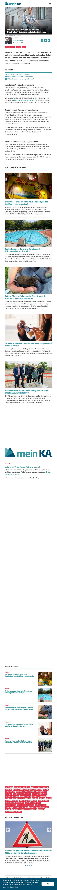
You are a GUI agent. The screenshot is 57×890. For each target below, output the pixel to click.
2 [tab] (27, 865)
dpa (7, 787)
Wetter (37, 791)
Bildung (26, 791)
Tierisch (45, 789)
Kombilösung (38, 789)
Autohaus (18, 811)
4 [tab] (31, 865)
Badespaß (9, 794)
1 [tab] (25, 865)
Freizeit (18, 47)
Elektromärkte (10, 811)
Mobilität (45, 787)
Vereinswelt (24, 807)
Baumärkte (41, 809)
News (7, 47)
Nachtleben (9, 803)
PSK (31, 789)
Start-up (31, 805)
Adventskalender (43, 800)
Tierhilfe (43, 791)
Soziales (22, 796)
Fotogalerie (44, 807)
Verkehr (8, 798)
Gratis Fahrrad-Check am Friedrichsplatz (20, 77)
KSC (28, 787)
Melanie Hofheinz (18, 40)
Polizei (15, 789)
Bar (18, 805)
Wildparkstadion (19, 803)
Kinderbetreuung (11, 805)
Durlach (17, 807)
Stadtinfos (9, 789)
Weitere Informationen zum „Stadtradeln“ (20, 79)
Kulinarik (12, 791)
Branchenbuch (16, 798)
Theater (48, 798)
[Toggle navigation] (50, 3)
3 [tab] (29, 865)
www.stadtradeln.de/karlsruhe (25, 100)
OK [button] (48, 884)
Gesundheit (27, 794)
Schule (29, 796)
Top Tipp (8, 809)
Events (12, 47)
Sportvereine (36, 803)
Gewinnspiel (36, 794)
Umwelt (32, 791)
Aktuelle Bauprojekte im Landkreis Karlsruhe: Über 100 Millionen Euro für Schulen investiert (28, 852)
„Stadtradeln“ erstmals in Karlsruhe (18, 74)
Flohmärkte (23, 809)
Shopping (42, 798)
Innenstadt (22, 800)
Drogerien (15, 809)
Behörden (34, 800)
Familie (8, 796)
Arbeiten (34, 796)
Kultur (27, 789)
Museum (19, 794)
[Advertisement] (28, 426)
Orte (28, 800)
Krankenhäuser (26, 798)
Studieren (44, 794)
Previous (8, 830)
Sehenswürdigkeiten (12, 800)
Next (49, 830)
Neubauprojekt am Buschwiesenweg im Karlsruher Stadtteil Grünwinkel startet (26, 391)
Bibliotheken (9, 807)
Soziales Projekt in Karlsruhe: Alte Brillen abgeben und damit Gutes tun (28, 344)
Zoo (7, 791)
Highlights (28, 803)
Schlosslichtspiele (40, 805)
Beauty (38, 807)
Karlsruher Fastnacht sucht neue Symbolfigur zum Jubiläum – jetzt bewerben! (20, 675)
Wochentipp (15, 796)
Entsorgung (24, 805)
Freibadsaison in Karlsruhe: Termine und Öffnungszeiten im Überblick (22, 250)
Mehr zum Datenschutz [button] (10, 887)
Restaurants (42, 796)
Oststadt (31, 807)
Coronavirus (17, 787)
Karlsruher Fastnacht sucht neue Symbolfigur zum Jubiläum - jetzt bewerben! (26, 203)
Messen (21, 789)
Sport (23, 47)
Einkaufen (19, 791)
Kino (14, 794)
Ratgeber (35, 798)
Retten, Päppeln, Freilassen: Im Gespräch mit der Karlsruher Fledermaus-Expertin (25, 297)
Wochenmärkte (32, 809)
